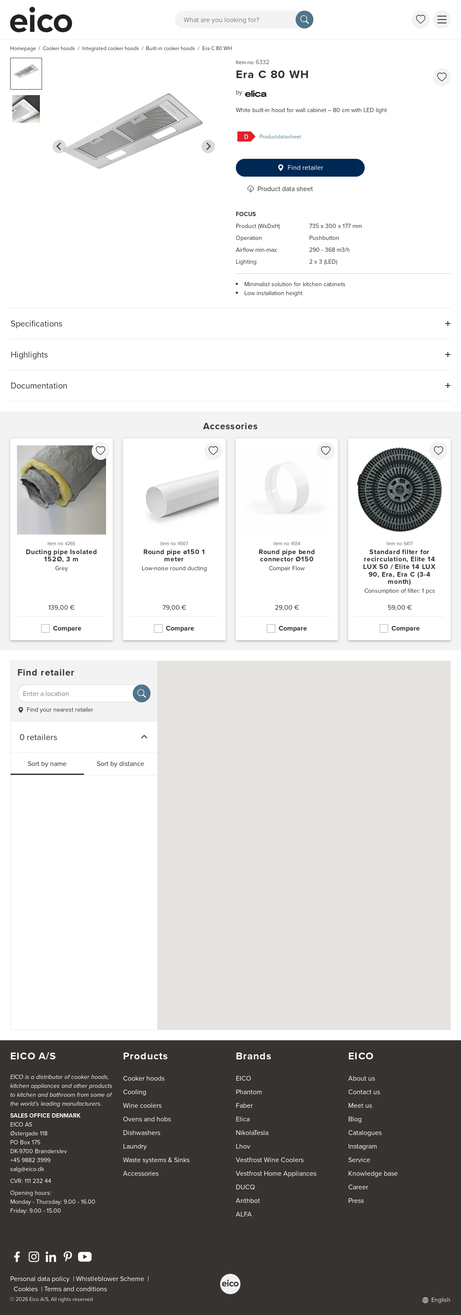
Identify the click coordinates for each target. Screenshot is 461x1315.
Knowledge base (373, 1173)
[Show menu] (442, 19)
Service (359, 1160)
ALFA (244, 1214)
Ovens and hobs (147, 1119)
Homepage (23, 48)
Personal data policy (40, 1279)
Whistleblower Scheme (110, 1279)
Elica (243, 1119)
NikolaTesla (252, 1133)
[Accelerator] (45, 19)
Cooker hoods (144, 1078)
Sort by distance (120, 764)
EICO (243, 1078)
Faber (244, 1105)
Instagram (362, 1146)
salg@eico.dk (27, 1169)
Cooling (134, 1092)
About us (361, 1078)
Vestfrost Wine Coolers (270, 1160)
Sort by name (47, 764)
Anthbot (248, 1200)
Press (356, 1200)
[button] (26, 74)
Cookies (27, 1289)
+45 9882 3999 (30, 1160)
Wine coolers (142, 1105)
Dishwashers (141, 1133)
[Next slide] (208, 146)
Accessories (141, 1173)
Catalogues (365, 1133)
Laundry (135, 1146)
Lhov (243, 1146)
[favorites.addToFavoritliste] (442, 77)
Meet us (360, 1105)
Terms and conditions (75, 1289)
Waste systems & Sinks (156, 1160)
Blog (355, 1119)
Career (358, 1187)
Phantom (249, 1092)
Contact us (364, 1092)
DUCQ (245, 1187)
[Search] (304, 19)
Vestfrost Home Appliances (276, 1173)
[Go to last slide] (59, 146)
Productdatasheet (280, 137)
